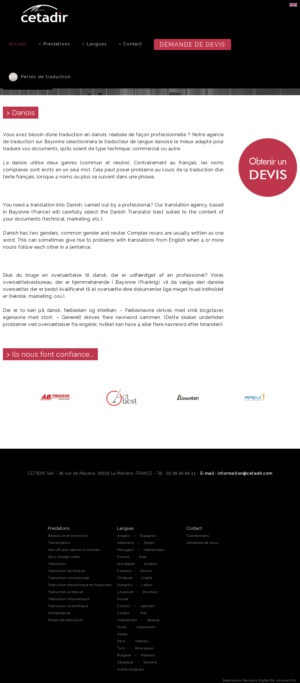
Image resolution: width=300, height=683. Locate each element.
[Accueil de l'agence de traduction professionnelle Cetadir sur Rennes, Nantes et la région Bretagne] (45, 12)
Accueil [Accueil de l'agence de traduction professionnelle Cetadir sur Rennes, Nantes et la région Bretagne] (18, 44)
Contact (130, 44)
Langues (94, 44)
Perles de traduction (40, 77)
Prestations (54, 44)
